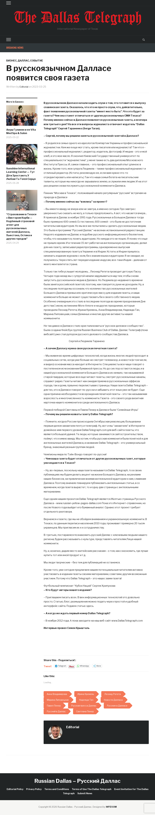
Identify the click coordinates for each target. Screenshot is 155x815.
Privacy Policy (34, 789)
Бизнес (11, 60)
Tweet (48, 666)
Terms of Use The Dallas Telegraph (91, 789)
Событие (36, 60)
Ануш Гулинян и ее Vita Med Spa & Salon (21, 131)
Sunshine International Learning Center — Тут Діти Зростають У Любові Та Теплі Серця (21, 173)
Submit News (84, 793)
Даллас (23, 60)
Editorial (24, 86)
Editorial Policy (15, 789)
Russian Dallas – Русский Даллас (77, 781)
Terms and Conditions (56, 789)
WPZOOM (111, 806)
